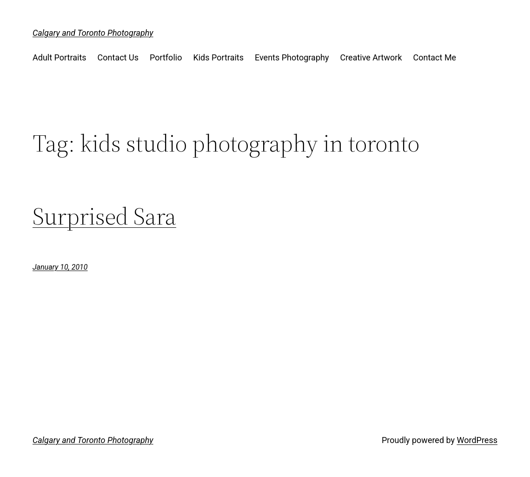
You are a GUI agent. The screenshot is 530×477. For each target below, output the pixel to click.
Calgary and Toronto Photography (93, 33)
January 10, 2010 (60, 267)
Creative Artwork (371, 57)
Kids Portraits (218, 57)
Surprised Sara (104, 216)
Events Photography (292, 57)
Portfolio (166, 57)
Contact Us (118, 57)
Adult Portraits (59, 57)
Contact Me (435, 57)
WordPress (477, 440)
